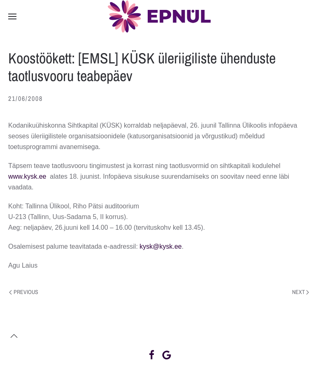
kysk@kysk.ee (160, 246)
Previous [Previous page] (23, 292)
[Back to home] (159, 16)
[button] (12, 16)
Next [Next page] (300, 292)
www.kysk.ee (27, 176)
